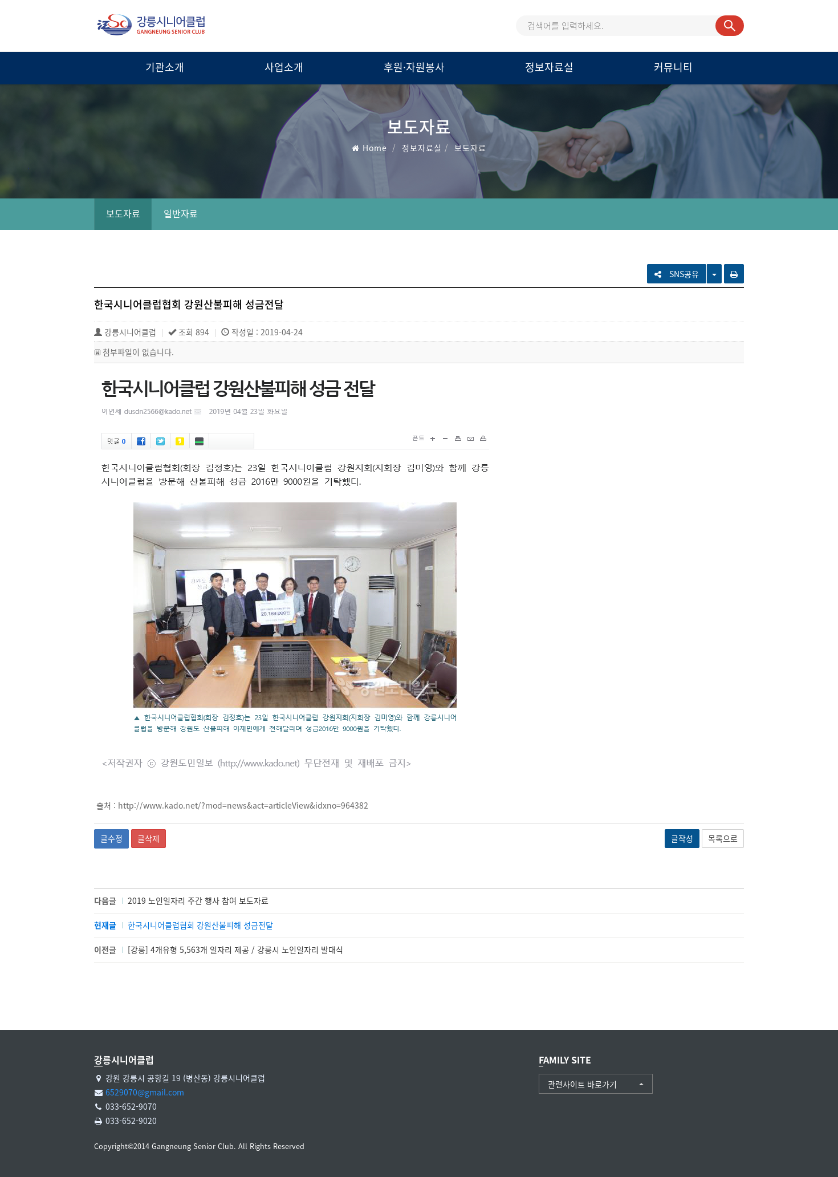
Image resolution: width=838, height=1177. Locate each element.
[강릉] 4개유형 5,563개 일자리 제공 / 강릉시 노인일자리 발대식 (235, 949)
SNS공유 (676, 273)
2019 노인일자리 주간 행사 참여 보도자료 (198, 900)
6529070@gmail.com (144, 1092)
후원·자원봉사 (414, 67)
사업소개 (284, 67)
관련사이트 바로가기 (582, 1084)
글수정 (111, 838)
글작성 (682, 838)
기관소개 (164, 67)
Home (375, 147)
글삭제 (148, 838)
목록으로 (723, 838)
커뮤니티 (673, 67)
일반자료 (181, 213)
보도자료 (123, 213)
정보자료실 (549, 67)
